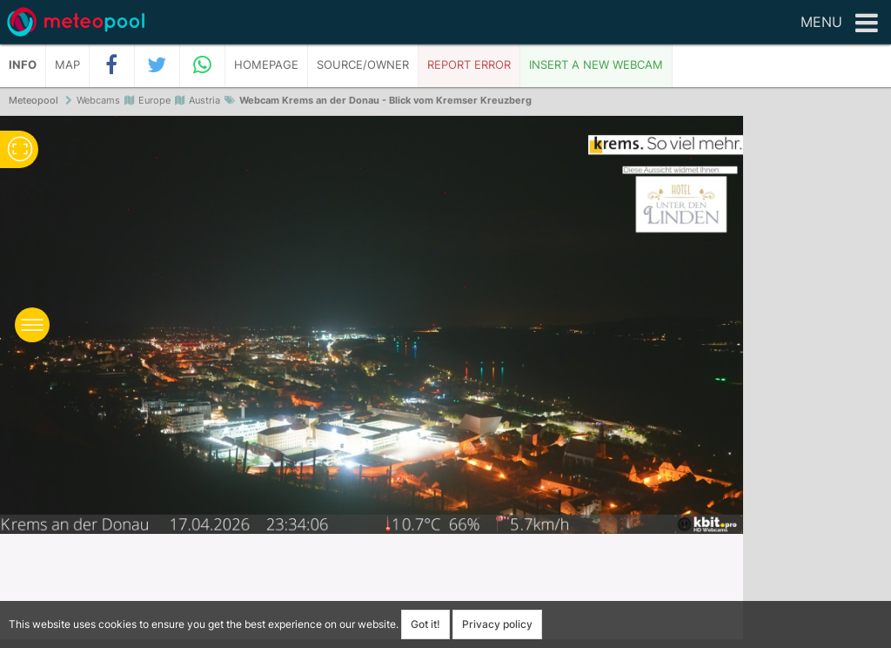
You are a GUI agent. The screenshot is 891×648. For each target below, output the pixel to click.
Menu (839, 23)
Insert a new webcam (596, 64)
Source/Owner (363, 64)
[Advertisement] (817, 383)
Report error (469, 64)
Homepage (266, 64)
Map (67, 64)
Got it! (425, 624)
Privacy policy (497, 624)
